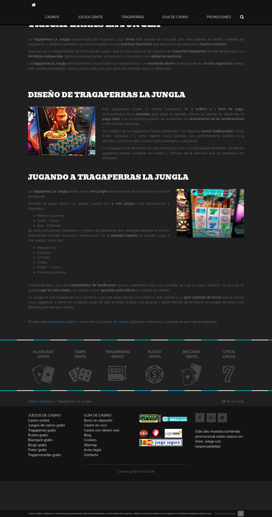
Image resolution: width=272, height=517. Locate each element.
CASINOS (52, 17)
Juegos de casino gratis (46, 425)
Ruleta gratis (38, 435)
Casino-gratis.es (40, 401)
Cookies (90, 440)
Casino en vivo (95, 425)
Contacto (91, 455)
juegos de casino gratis (120, 322)
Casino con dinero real (101, 430)
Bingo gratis (37, 445)
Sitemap (90, 445)
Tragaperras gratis (42, 430)
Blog (87, 435)
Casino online (38, 420)
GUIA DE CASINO (175, 17)
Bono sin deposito (98, 420)
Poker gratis (37, 450)
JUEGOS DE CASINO (44, 415)
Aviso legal (92, 450)
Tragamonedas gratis (44, 455)
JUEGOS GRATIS (90, 17)
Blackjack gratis (40, 440)
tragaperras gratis (61, 322)
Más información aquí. (225, 513)
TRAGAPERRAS (132, 17)
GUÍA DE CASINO (97, 415)
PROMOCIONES (219, 17)
